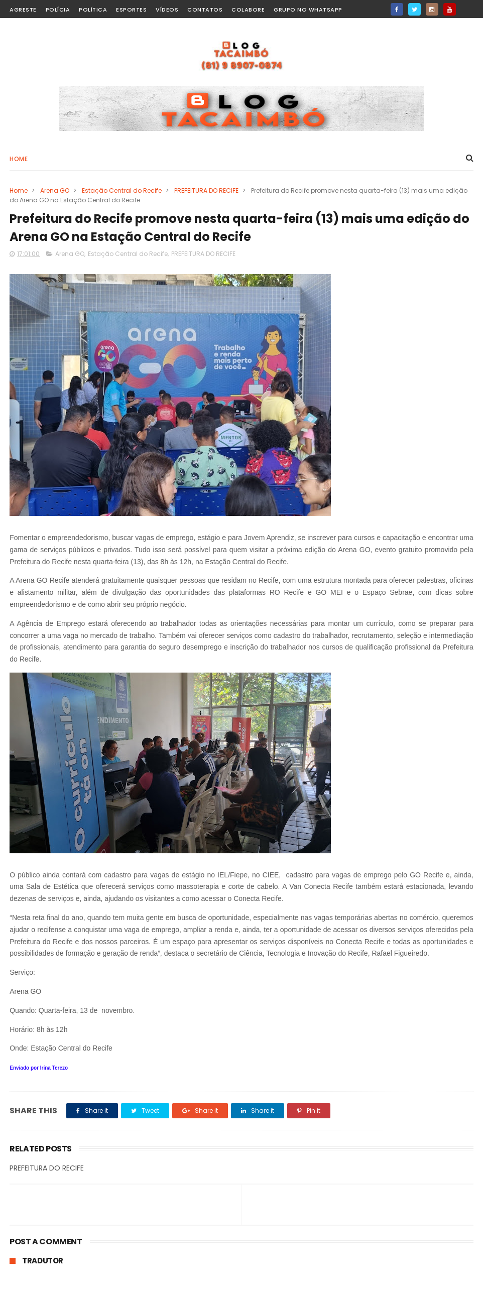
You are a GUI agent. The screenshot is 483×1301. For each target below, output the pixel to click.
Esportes (131, 10)
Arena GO (54, 190)
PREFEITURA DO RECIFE (206, 190)
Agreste (23, 10)
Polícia (58, 10)
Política (93, 10)
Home (19, 159)
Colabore (248, 10)
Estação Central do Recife (122, 190)
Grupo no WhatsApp (308, 10)
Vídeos (167, 10)
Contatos (204, 10)
